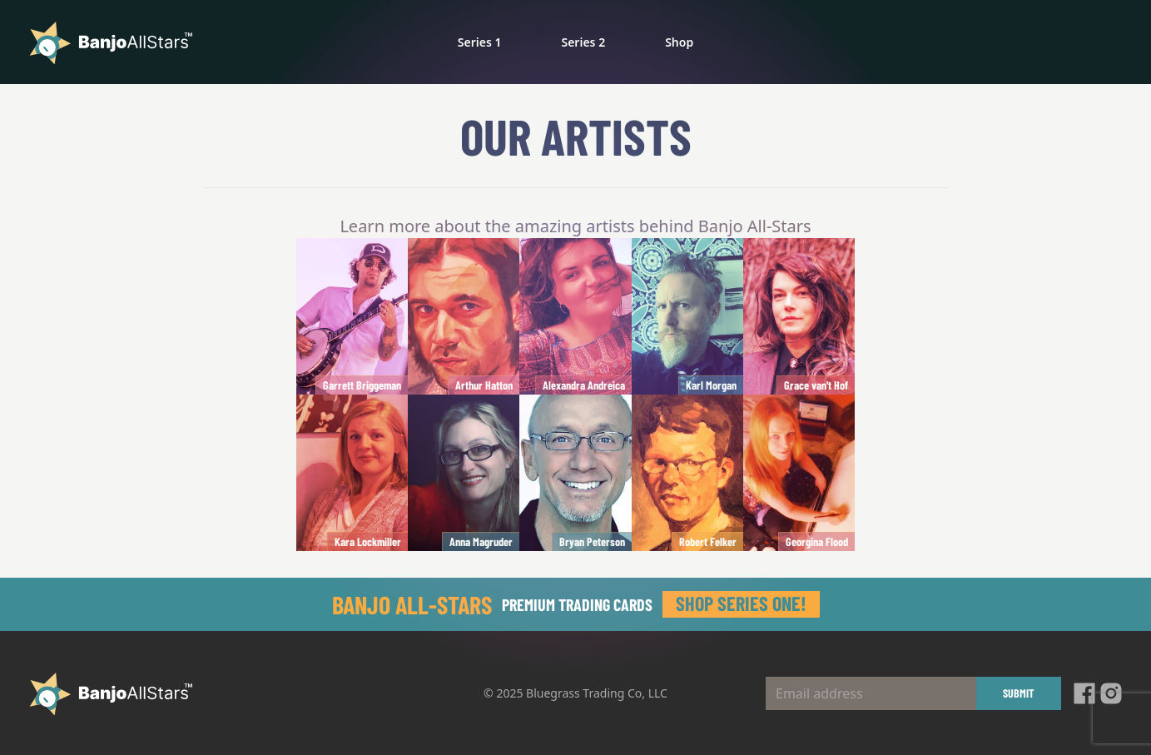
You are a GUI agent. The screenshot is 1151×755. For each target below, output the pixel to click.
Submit (1018, 693)
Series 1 (480, 42)
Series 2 (583, 42)
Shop (679, 42)
